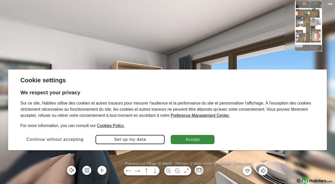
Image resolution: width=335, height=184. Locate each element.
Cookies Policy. (111, 125)
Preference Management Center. (200, 115)
